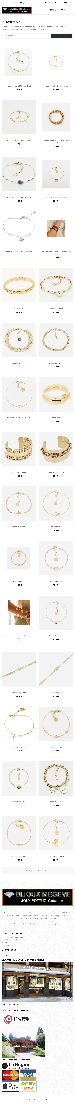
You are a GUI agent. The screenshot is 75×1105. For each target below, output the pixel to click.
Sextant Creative (42, 1099)
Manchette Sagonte (56, 472)
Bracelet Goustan (56, 363)
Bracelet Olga (18, 581)
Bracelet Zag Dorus (18, 802)
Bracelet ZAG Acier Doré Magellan (18, 252)
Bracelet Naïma (56, 527)
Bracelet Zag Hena (56, 693)
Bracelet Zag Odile (18, 856)
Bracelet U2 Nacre (56, 309)
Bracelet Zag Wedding (19, 747)
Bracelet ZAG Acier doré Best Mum (56, 197)
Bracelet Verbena (19, 363)
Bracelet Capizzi (18, 527)
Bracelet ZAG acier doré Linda (56, 86)
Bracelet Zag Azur (56, 636)
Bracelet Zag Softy (56, 747)
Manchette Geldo (19, 472)
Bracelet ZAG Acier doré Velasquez (18, 197)
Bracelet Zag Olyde (18, 693)
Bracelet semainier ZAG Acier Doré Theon (18, 637)
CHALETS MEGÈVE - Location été (16, 1059)
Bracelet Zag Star (56, 802)
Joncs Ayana (56, 418)
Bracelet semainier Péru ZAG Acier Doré (56, 141)
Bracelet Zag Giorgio (56, 856)
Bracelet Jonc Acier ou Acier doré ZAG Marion (56, 253)
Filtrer (61, 36)
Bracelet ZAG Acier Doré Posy (18, 418)
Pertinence (26, 36)
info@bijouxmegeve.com (12, 956)
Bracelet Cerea (56, 581)
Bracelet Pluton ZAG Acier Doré (19, 86)
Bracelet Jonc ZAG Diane (19, 309)
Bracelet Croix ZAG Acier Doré (18, 140)
